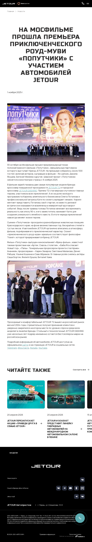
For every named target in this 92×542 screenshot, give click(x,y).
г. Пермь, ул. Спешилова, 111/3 (50, 505)
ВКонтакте (23, 347)
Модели (14, 453)
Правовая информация (47, 534)
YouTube (42, 347)
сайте (25, 344)
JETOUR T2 (54, 187)
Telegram (12, 347)
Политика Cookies (75, 534)
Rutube (33, 347)
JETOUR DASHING (28, 190)
